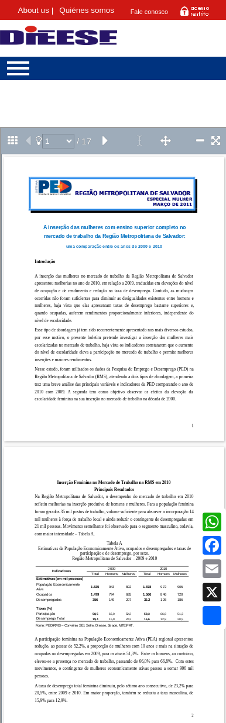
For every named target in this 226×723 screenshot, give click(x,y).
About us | (36, 10)
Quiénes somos (86, 10)
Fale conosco (149, 11)
